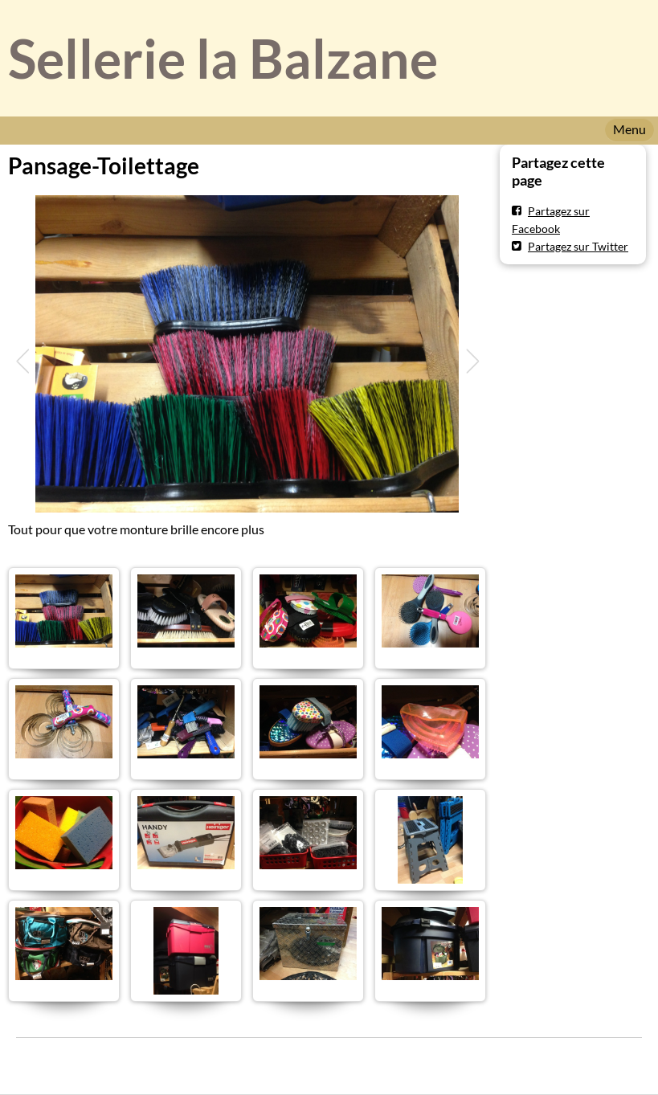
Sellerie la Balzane (223, 58)
